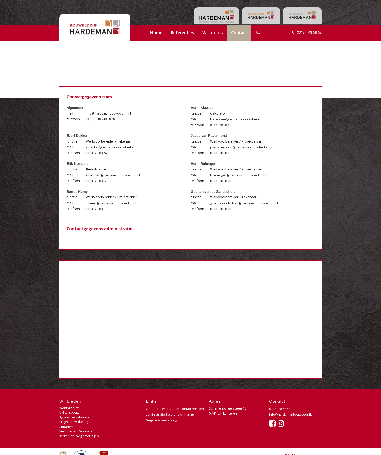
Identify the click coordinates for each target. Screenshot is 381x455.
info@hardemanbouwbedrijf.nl (109, 113)
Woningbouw (69, 408)
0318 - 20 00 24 (98, 153)
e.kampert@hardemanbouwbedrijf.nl (114, 175)
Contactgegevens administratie (99, 229)
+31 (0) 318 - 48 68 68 (103, 119)
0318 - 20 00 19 (222, 153)
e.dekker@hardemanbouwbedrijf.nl (113, 147)
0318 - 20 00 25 (222, 180)
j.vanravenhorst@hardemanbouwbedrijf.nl (243, 147)
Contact (239, 32)
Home (156, 32)
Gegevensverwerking (162, 426)
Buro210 (314, 446)
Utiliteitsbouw (113, 408)
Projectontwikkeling (118, 413)
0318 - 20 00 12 (98, 180)
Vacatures (212, 32)
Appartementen (71, 418)
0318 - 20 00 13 (98, 208)
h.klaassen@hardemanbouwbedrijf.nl (239, 119)
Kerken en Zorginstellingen (80, 423)
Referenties (182, 32)
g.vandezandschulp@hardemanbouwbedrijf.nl (245, 203)
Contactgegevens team (164, 408)
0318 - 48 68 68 (307, 32)
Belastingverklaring (160, 420)
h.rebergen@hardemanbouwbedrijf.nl (239, 175)
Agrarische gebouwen (76, 413)
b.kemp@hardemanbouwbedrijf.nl (112, 203)
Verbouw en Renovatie (120, 418)
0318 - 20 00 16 (222, 125)
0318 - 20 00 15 (222, 208)
